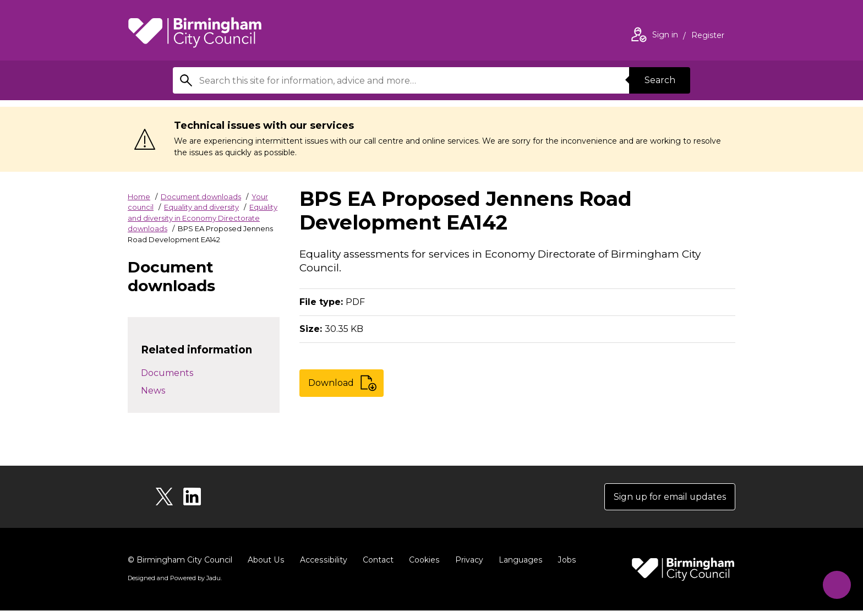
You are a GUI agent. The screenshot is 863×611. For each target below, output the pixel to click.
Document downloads (201, 196)
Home (139, 196)
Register (707, 36)
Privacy (466, 560)
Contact (376, 560)
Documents (167, 373)
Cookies (422, 560)
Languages (517, 560)
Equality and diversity (201, 207)
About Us (265, 560)
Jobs (563, 560)
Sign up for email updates (669, 497)
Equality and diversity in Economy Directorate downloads (202, 218)
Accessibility (322, 560)
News (153, 390)
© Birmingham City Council (180, 560)
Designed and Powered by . (174, 578)
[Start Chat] (836, 584)
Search (659, 80)
